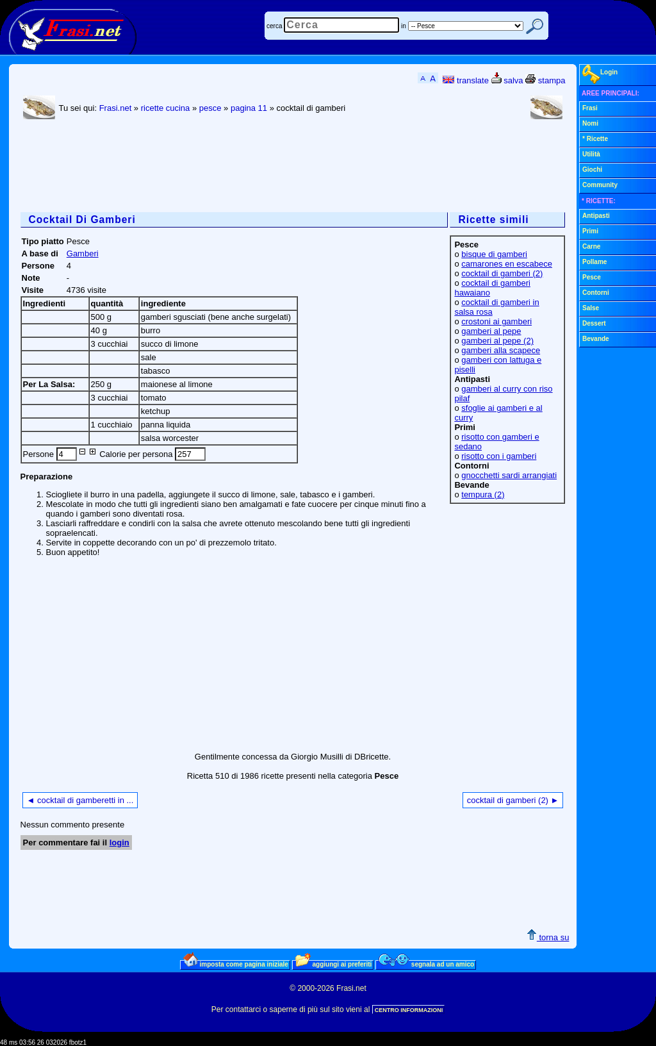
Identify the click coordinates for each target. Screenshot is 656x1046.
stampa (545, 80)
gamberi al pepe (491, 331)
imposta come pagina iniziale (235, 964)
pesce (210, 108)
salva (507, 80)
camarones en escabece (506, 264)
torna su (548, 937)
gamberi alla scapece (500, 350)
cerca (274, 25)
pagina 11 (249, 108)
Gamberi (83, 253)
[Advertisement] (253, 167)
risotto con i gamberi (498, 456)
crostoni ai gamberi (496, 321)
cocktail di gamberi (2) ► (513, 800)
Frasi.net (115, 108)
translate (465, 80)
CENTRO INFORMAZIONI (409, 1010)
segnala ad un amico (426, 964)
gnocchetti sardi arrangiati (509, 475)
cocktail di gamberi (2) (502, 273)
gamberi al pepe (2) (497, 340)
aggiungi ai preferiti (333, 964)
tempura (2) (482, 494)
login (119, 842)
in (403, 25)
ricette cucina (165, 108)
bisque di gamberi (494, 254)
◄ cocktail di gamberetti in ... (80, 800)
